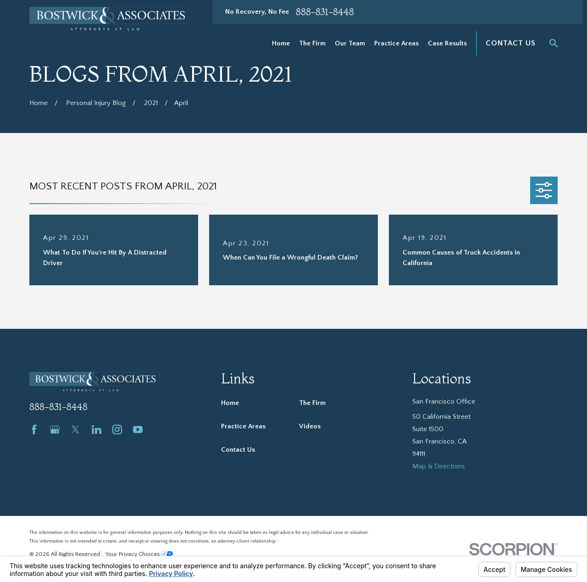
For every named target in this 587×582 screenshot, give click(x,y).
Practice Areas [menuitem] (396, 43)
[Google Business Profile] (55, 429)
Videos (310, 426)
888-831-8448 (325, 12)
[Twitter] (75, 429)
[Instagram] (117, 429)
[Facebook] (34, 429)
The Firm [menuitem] (312, 43)
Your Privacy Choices (139, 554)
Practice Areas (243, 426)
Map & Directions (438, 466)
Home (230, 403)
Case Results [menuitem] (447, 43)
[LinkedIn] (96, 429)
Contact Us (510, 43)
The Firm (312, 403)
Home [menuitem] (281, 43)
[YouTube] (138, 429)
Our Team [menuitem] (350, 43)
